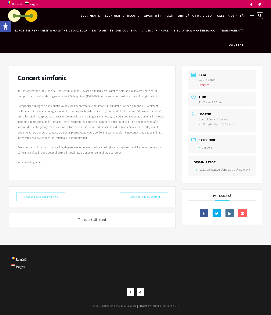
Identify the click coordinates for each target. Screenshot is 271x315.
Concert (205, 147)
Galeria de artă (230, 16)
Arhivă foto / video (195, 16)
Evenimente (90, 16)
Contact (236, 45)
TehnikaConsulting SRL (166, 306)
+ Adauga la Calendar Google (41, 197)
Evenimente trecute (122, 16)
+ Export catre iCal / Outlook (143, 197)
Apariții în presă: (158, 16)
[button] (5, 26)
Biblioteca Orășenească (194, 30)
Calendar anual (155, 30)
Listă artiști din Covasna (114, 30)
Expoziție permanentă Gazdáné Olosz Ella (51, 30)
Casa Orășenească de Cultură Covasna (114, 306)
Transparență (232, 30)
